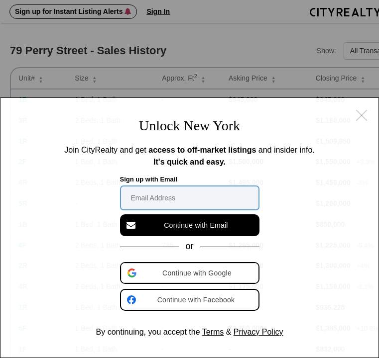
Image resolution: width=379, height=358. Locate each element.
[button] (190, 273)
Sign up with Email (149, 179)
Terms (213, 332)
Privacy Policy (258, 332)
